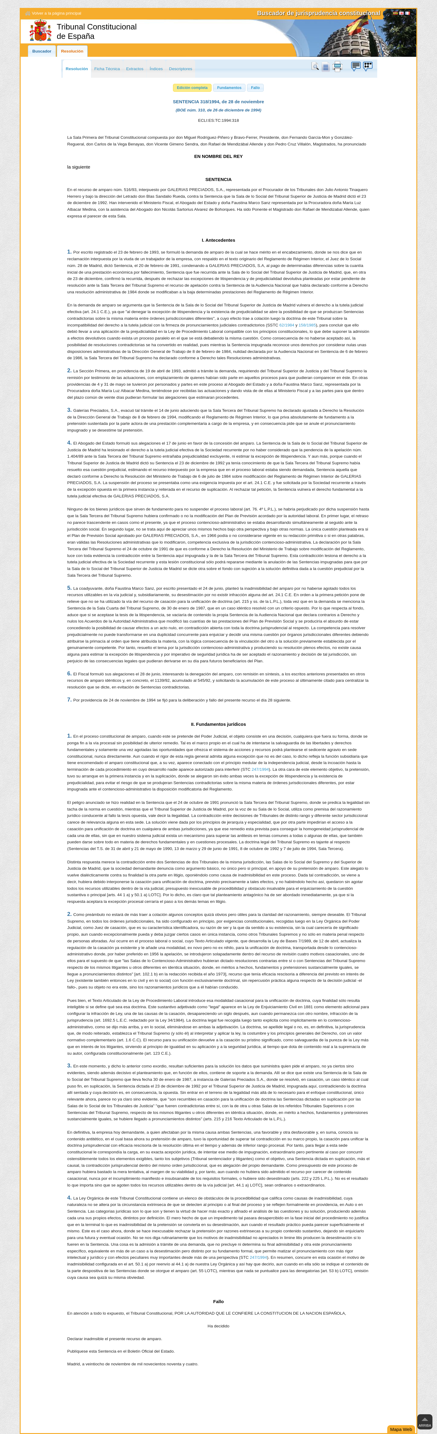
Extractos (135, 69)
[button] (192, 88)
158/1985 (307, 325)
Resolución (72, 51)
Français (407, 14)
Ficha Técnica (107, 69)
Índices (156, 69)
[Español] (395, 14)
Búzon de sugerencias (355, 66)
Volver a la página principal (56, 13)
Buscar (316, 66)
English (401, 14)
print (337, 66)
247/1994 (260, 769)
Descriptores (180, 69)
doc (325, 66)
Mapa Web (401, 1429)
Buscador (42, 51)
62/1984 (286, 325)
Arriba (425, 1425)
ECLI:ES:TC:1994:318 (218, 120)
